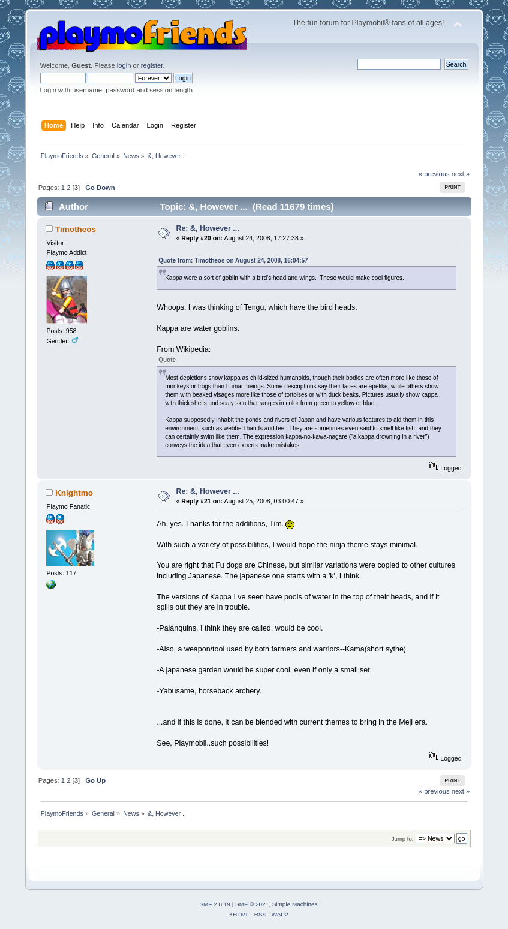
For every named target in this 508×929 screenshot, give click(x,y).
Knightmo (74, 492)
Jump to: (403, 839)
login (124, 65)
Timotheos (75, 229)
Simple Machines (295, 904)
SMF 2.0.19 (214, 904)
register (152, 65)
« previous (434, 173)
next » (461, 173)
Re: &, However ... (207, 228)
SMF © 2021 (252, 904)
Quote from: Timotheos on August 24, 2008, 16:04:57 (233, 260)
